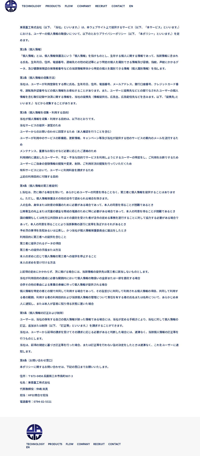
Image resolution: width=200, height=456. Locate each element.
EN (131, 6)
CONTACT (118, 6)
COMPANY (84, 6)
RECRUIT (101, 6)
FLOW (69, 6)
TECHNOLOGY (31, 6)
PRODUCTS (53, 6)
